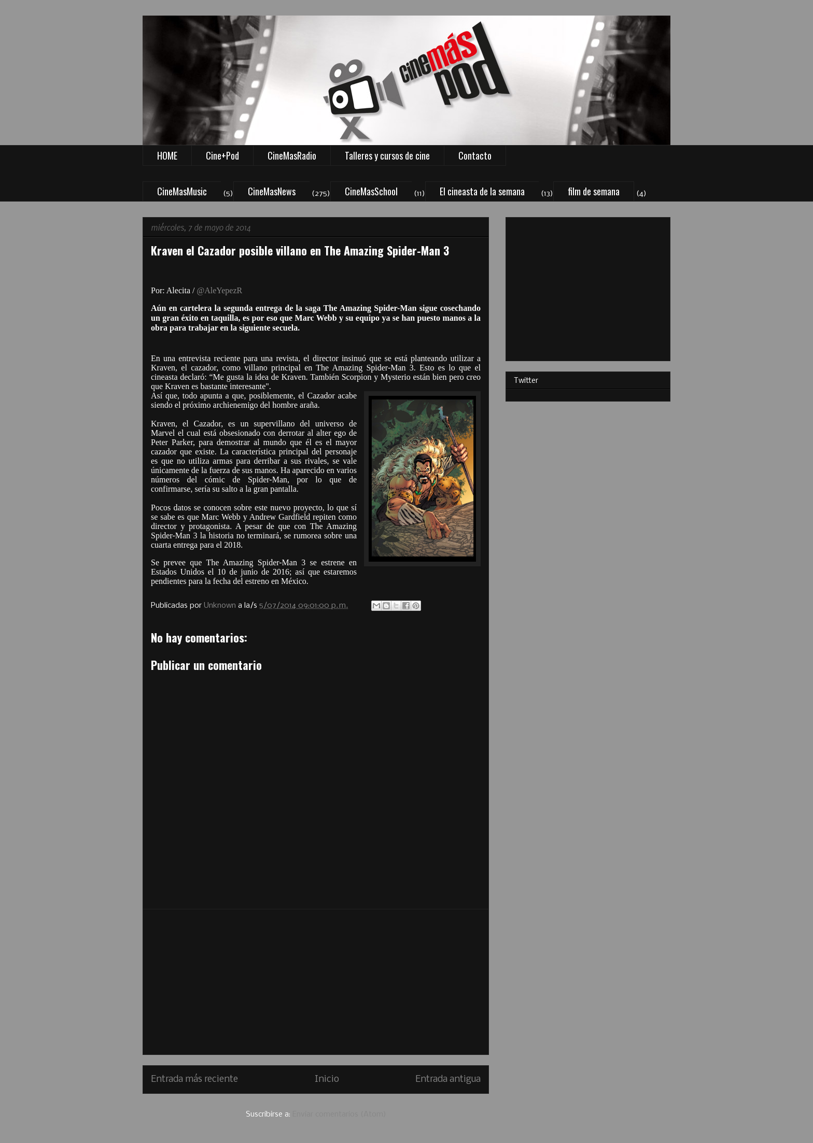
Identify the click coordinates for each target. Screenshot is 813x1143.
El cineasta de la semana (482, 191)
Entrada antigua (448, 1079)
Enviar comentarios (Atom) (339, 1114)
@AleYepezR (219, 290)
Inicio (327, 1079)
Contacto (475, 155)
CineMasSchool (371, 191)
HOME (167, 155)
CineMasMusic (182, 191)
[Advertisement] (316, 982)
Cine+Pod (222, 155)
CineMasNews (272, 191)
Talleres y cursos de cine (387, 155)
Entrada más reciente (194, 1079)
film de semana (594, 191)
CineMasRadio (292, 155)
